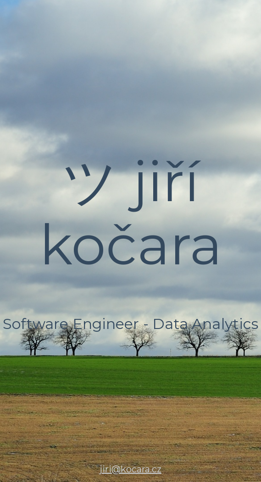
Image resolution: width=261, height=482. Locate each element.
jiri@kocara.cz (130, 469)
